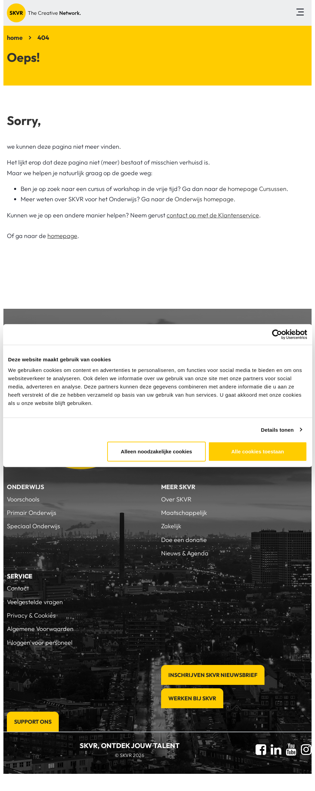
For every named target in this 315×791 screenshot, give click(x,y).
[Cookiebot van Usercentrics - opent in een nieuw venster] (277, 334)
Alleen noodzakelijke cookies (156, 451)
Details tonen (277, 429)
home (15, 38)
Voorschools (23, 499)
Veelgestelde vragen (35, 602)
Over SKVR (176, 499)
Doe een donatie (184, 540)
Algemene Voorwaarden (40, 629)
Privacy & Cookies (31, 615)
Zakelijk (171, 526)
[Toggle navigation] (300, 13)
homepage (62, 236)
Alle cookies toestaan (257, 451)
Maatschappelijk (184, 513)
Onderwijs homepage (204, 199)
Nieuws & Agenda (185, 553)
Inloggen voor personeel (39, 642)
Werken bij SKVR (192, 698)
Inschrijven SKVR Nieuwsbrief (212, 674)
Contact (18, 588)
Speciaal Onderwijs (33, 526)
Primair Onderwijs (31, 513)
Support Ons (33, 721)
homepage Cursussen (257, 189)
